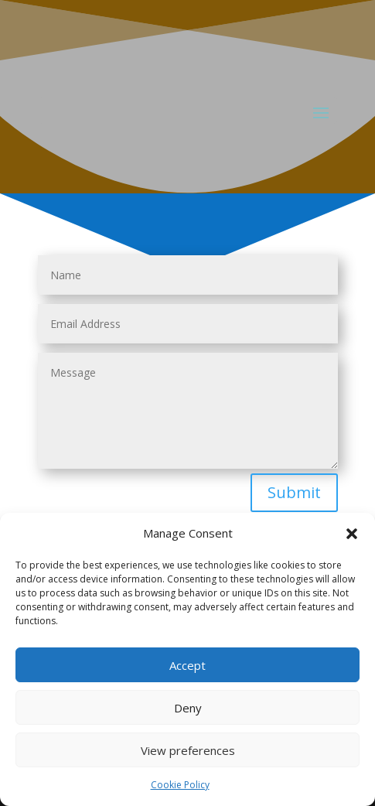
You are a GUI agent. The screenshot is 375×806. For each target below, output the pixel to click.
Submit (294, 492)
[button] (352, 533)
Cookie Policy (180, 784)
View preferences (188, 750)
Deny (188, 707)
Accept (187, 665)
